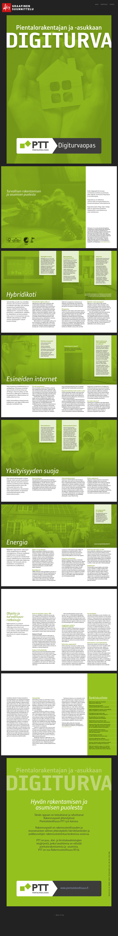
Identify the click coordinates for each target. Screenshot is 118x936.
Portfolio (104, 4)
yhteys (112, 4)
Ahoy (96, 4)
